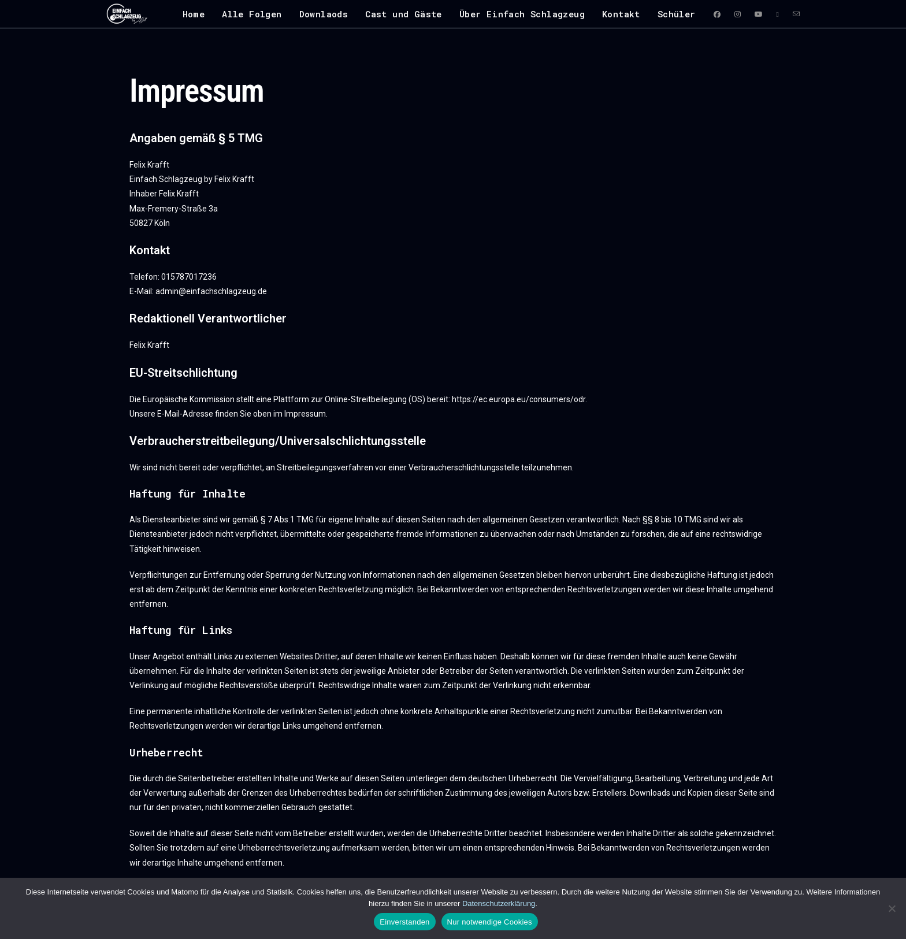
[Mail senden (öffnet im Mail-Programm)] (796, 14)
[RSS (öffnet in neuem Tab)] (778, 14)
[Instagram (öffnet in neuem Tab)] (737, 14)
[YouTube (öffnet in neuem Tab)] (758, 14)
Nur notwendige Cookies (489, 922)
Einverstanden (404, 922)
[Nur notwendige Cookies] (891, 908)
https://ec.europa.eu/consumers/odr (518, 399)
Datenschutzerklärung (498, 903)
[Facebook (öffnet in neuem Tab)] (717, 14)
